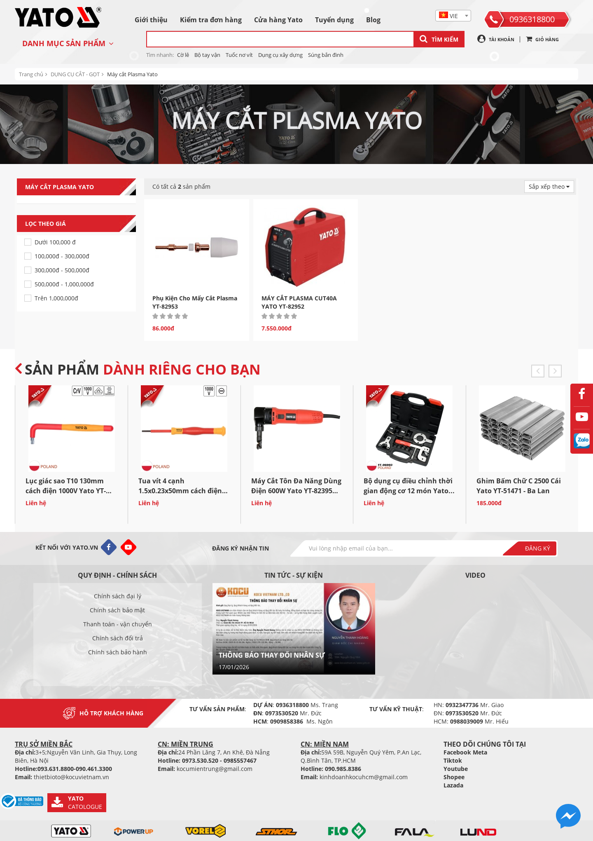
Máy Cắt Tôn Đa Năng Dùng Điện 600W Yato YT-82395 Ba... (296, 490)
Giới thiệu (151, 19)
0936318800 (532, 19)
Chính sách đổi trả (117, 638)
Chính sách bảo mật (117, 610)
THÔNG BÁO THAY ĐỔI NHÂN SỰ (272, 655)
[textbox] (453, 16)
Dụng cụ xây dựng (280, 55)
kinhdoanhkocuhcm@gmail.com (364, 777)
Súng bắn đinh (325, 55)
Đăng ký (537, 548)
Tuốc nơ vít (239, 55)
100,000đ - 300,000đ (62, 256)
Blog (373, 19)
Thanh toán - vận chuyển (117, 624)
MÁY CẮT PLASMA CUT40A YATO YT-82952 (299, 302)
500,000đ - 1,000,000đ (64, 284)
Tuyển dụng (334, 19)
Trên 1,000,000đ (56, 298)
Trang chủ (31, 74)
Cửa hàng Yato (278, 19)
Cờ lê (183, 55)
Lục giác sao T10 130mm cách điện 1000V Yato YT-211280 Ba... (66, 490)
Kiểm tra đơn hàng (211, 19)
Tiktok (453, 760)
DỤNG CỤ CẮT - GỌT (75, 74)
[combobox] (453, 15)
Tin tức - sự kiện (293, 575)
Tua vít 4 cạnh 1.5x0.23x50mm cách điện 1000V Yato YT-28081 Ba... (180, 490)
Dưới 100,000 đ (55, 242)
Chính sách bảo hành (117, 652)
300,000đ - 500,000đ (62, 270)
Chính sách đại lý (117, 596)
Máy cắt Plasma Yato (132, 74)
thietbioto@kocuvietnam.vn (71, 777)
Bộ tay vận (207, 55)
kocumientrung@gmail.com (214, 769)
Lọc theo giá (80, 224)
